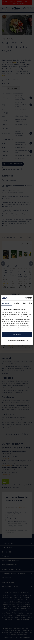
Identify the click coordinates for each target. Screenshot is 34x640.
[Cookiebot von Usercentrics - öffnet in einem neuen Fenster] (24, 298)
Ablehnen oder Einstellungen (17, 340)
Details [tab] (16, 303)
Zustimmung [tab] (6, 303)
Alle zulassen (17, 334)
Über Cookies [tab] (27, 303)
